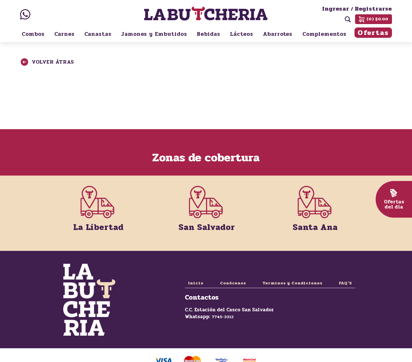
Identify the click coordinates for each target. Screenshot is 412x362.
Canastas (98, 34)
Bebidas (208, 34)
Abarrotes (278, 34)
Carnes (64, 34)
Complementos (324, 34)
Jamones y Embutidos (154, 34)
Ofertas (373, 32)
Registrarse (373, 9)
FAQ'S (345, 283)
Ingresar (335, 9)
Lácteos (241, 34)
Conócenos (233, 283)
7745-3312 (223, 317)
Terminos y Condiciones (292, 283)
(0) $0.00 (373, 19)
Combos (33, 34)
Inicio (195, 283)
